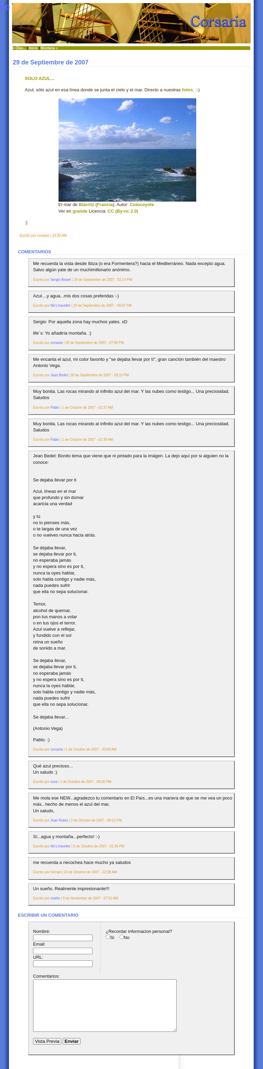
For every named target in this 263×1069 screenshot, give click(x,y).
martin (55, 898)
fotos (187, 89)
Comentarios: (46, 976)
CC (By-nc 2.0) (123, 211)
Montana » (49, 48)
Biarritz (86, 204)
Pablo (55, 407)
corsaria (57, 343)
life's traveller (61, 305)
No (127, 937)
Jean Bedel (59, 375)
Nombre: (41, 931)
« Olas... (19, 48)
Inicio (33, 48)
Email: (39, 944)
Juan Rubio (59, 820)
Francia (105, 204)
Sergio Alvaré (61, 280)
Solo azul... (39, 78)
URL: (38, 957)
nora (54, 782)
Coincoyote (142, 204)
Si (112, 937)
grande (80, 211)
